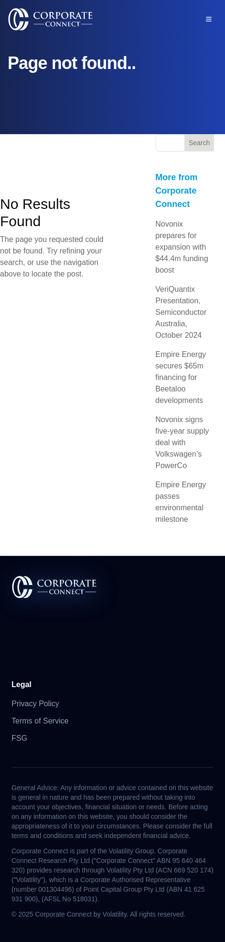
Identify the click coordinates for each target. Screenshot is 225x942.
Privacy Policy (35, 704)
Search (199, 143)
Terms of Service (39, 721)
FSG (19, 738)
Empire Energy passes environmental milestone (181, 502)
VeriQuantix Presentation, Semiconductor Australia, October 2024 (181, 312)
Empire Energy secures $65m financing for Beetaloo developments (181, 377)
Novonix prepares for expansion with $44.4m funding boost (182, 247)
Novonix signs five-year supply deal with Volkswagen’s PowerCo (182, 442)
